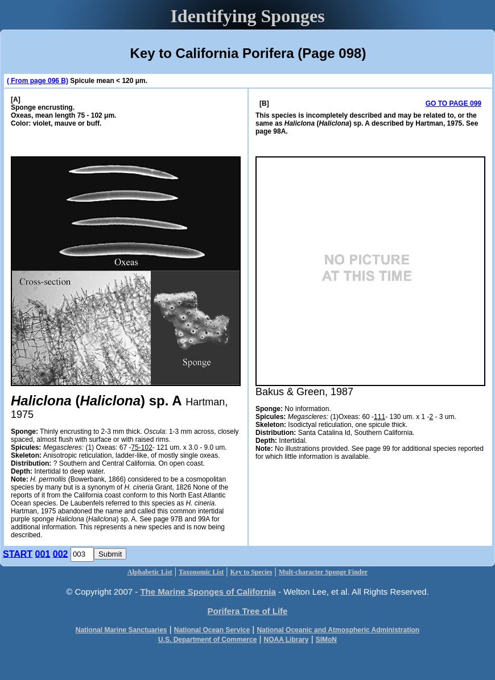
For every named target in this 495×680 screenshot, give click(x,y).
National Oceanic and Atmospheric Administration (338, 630)
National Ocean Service (212, 630)
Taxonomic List (201, 572)
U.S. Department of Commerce (207, 640)
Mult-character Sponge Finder (323, 572)
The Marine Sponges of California (207, 591)
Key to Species (251, 572)
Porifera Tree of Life (248, 611)
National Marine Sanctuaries (121, 630)
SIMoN (326, 640)
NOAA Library (286, 640)
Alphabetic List (149, 572)
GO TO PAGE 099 (453, 103)
